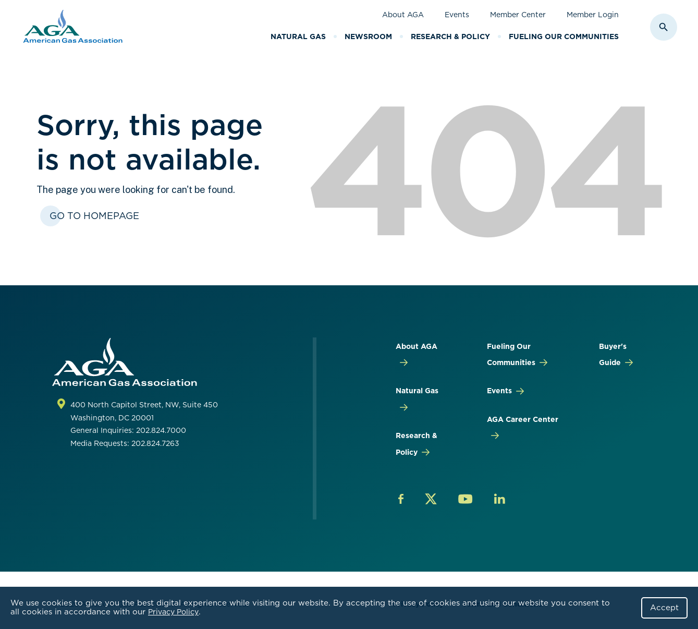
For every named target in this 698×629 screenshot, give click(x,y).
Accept (664, 607)
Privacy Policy (173, 612)
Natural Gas (298, 36)
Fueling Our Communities (564, 36)
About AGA (403, 14)
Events (457, 14)
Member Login (593, 14)
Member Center (518, 14)
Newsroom (368, 36)
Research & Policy (450, 36)
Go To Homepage (94, 215)
